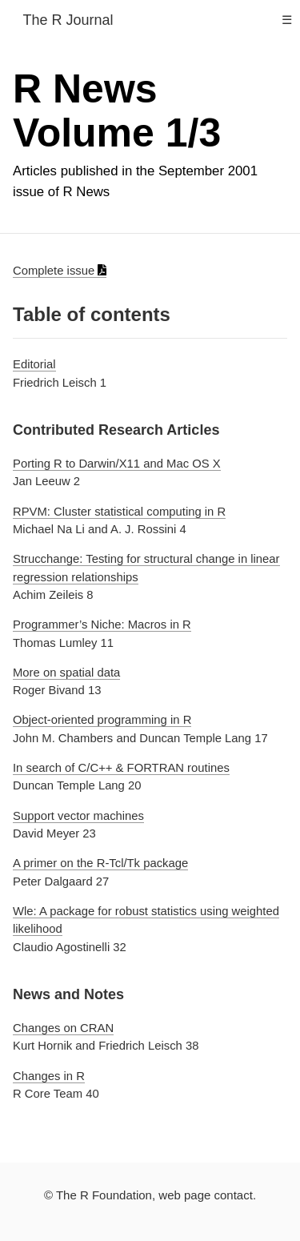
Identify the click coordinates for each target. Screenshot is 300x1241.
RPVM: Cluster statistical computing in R (119, 510)
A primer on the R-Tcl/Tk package (100, 863)
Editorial (34, 364)
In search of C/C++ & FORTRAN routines (121, 767)
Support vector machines (78, 815)
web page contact (205, 1195)
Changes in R (49, 1076)
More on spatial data (66, 672)
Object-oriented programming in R (102, 719)
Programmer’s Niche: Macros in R (102, 624)
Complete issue (59, 270)
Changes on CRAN (63, 1028)
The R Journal (67, 20)
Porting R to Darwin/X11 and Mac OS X (117, 463)
